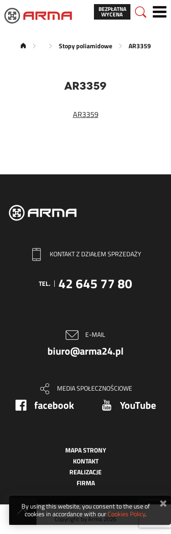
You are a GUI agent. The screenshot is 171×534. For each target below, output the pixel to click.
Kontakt (85, 461)
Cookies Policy (126, 514)
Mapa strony (85, 450)
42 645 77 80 (95, 283)
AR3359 (85, 114)
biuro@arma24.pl (85, 351)
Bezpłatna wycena (112, 12)
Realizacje (85, 472)
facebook (54, 405)
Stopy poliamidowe (85, 46)
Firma (86, 483)
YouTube (138, 405)
